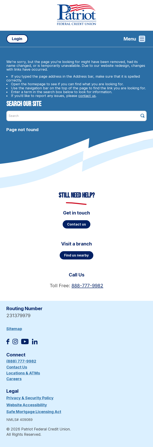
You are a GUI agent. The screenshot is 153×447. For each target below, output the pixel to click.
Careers (14, 379)
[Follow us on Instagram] (15, 343)
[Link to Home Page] (76, 15)
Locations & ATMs (23, 373)
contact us (87, 96)
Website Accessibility (26, 405)
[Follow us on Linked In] (34, 343)
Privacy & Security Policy (30, 398)
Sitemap (14, 328)
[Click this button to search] (143, 116)
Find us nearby (76, 255)
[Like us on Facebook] (7, 343)
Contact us (76, 224)
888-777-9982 (87, 285)
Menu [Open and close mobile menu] (134, 39)
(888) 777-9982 (21, 361)
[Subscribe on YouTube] (25, 343)
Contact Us (16, 367)
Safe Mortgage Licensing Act (33, 411)
